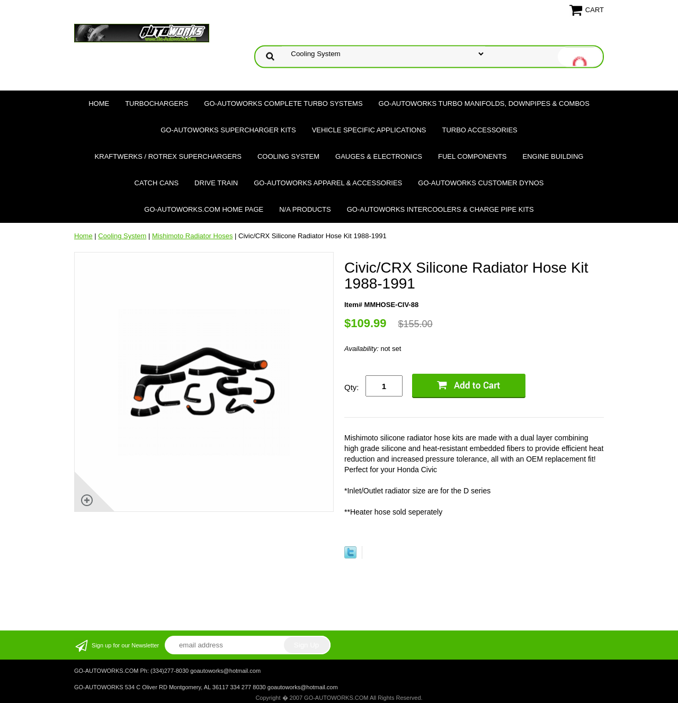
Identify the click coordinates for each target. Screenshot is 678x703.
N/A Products (305, 209)
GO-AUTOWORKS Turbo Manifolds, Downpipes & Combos (484, 103)
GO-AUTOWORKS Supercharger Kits (228, 130)
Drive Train (216, 183)
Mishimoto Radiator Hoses (192, 236)
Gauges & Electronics (378, 156)
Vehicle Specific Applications (369, 130)
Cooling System (288, 156)
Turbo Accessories (479, 130)
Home (98, 103)
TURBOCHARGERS (156, 103)
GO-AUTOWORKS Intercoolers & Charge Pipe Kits (440, 209)
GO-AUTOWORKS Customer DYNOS (480, 183)
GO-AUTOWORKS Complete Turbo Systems (283, 103)
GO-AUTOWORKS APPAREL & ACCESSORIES (328, 183)
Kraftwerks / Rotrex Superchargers (168, 156)
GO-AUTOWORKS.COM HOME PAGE (203, 209)
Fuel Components (472, 156)
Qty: (351, 387)
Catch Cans (157, 183)
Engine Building (553, 156)
